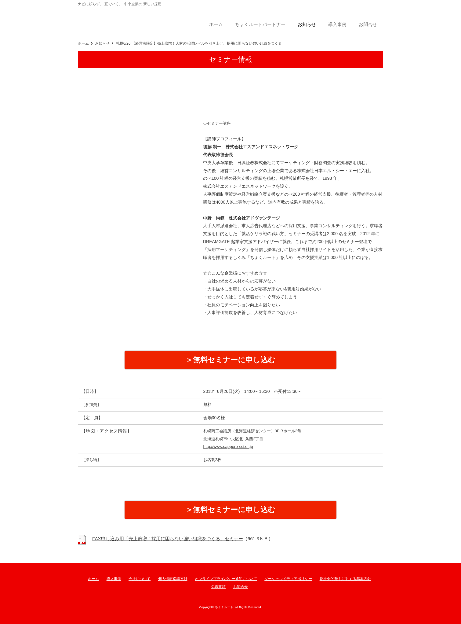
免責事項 (218, 587)
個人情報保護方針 (172, 579)
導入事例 (114, 579)
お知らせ (102, 43)
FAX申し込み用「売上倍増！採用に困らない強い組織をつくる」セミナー (167, 538)
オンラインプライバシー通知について (226, 579)
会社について (140, 579)
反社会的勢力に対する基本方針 (345, 579)
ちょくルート (127, 19)
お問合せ (240, 587)
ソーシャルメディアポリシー (288, 579)
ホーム (83, 43)
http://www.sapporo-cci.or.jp (228, 446)
